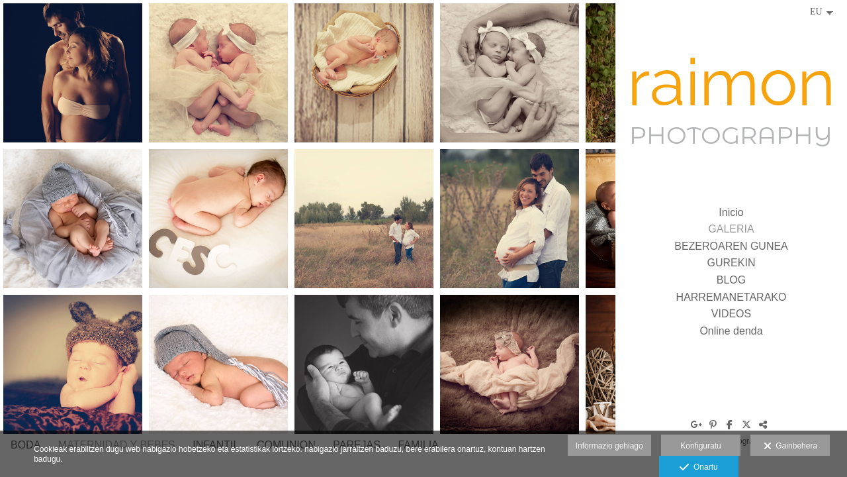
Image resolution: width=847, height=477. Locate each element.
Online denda (730, 331)
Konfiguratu (700, 445)
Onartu (698, 467)
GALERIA (731, 229)
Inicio (731, 212)
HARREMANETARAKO (731, 297)
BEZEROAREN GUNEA (731, 246)
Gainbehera (790, 446)
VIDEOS (731, 313)
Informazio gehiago (609, 445)
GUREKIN (731, 262)
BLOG (731, 280)
